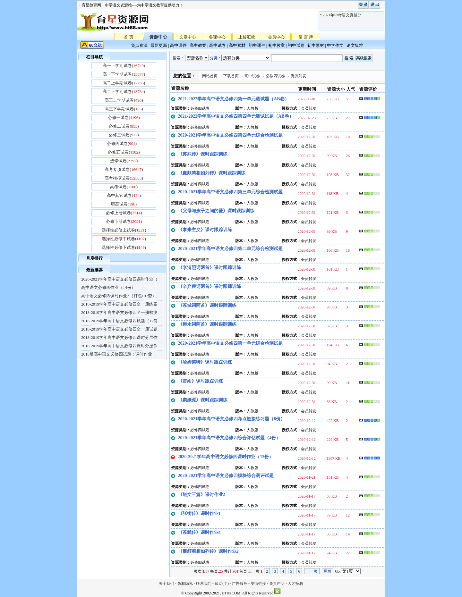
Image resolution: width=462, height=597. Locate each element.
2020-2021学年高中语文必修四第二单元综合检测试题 (230, 248)
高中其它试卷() (124, 195)
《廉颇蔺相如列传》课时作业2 (208, 551)
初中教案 (276, 45)
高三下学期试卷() (124, 108)
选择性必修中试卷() (124, 238)
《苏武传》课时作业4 (199, 532)
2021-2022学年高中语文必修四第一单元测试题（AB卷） (233, 99)
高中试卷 (217, 45)
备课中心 (217, 37)
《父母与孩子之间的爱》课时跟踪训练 (216, 210)
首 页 (128, 37)
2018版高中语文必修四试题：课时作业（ (118, 354)
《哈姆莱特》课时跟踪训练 (205, 362)
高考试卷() (124, 186)
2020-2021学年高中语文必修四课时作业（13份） (226, 456)
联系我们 (203, 583)
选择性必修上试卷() (124, 230)
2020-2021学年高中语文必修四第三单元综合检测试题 (230, 191)
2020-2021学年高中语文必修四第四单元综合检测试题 (230, 135)
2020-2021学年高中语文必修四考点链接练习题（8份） (231, 418)
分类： (215, 58)
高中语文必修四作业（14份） (108, 287)
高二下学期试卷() (124, 91)
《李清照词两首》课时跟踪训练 (209, 267)
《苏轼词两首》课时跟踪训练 (207, 305)
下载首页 (231, 76)
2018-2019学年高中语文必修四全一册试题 (119, 329)
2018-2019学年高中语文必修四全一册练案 (119, 304)
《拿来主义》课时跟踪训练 (205, 229)
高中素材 (237, 45)
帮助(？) (222, 583)
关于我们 (166, 583)
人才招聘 (295, 583)
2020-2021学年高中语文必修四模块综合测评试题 (226, 475)
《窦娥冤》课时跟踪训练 (202, 400)
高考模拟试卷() (124, 178)
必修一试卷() (124, 117)
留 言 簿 (305, 37)
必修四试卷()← (124, 143)
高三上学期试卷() (124, 100)
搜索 (176, 58)
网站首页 (210, 76)
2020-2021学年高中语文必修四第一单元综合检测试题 (230, 343)
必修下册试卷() (124, 221)
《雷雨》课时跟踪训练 (200, 381)
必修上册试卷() (124, 212)
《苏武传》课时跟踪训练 (202, 154)
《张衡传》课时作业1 (199, 513)
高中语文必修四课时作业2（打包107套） (118, 295)
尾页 (327, 571)
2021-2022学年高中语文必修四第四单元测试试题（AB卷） (236, 116)
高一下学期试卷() (124, 74)
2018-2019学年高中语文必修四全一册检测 (119, 312)
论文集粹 (354, 45)
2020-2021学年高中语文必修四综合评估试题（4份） (229, 437)
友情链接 (258, 583)
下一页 (312, 571)
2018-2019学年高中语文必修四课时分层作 (119, 337)
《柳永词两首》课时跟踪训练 (207, 324)
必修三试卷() (124, 134)
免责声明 (277, 583)
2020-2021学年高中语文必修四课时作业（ (119, 279)
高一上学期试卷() (124, 65)
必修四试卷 (275, 76)
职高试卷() (124, 204)
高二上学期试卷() (124, 82)
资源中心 (158, 37)
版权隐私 (185, 583)
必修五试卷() (124, 152)
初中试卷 (296, 45)
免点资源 (139, 45)
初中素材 (315, 45)
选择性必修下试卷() (124, 247)
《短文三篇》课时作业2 (201, 494)
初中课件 (257, 45)
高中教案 (198, 45)
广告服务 (239, 583)
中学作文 (335, 45)
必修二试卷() (124, 126)
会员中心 (276, 37)
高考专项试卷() (124, 169)
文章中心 (187, 37)
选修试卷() (124, 160)
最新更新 (158, 45)
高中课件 (178, 45)
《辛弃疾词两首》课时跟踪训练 (209, 286)
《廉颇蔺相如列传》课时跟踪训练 (211, 173)
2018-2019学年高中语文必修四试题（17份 (119, 320)
